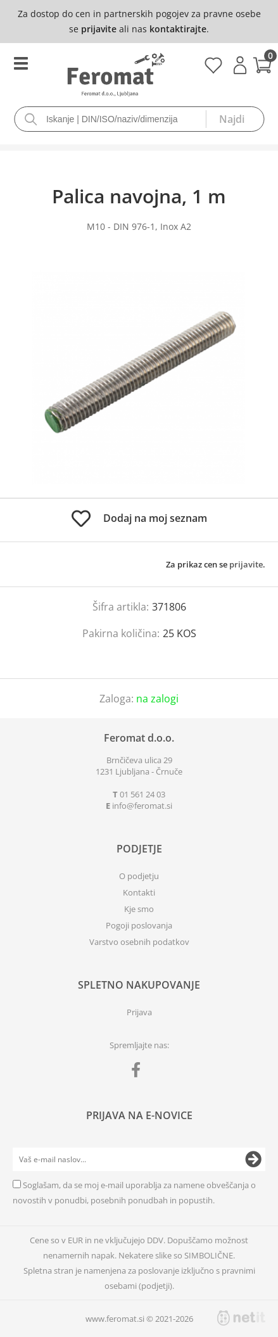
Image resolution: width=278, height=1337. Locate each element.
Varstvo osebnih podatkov (139, 941)
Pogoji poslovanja (139, 925)
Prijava (240, 65)
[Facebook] (139, 1072)
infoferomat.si (142, 805)
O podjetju (139, 876)
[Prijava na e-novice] (253, 1160)
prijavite (99, 29)
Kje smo (139, 909)
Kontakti (139, 892)
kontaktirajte (177, 29)
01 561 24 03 (142, 794)
